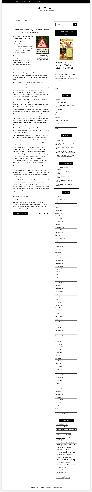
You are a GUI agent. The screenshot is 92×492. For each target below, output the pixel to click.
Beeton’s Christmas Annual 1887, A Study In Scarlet (66, 65)
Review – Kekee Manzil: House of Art (65, 147)
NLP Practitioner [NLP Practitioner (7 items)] (61, 452)
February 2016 (59, 305)
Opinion (57, 117)
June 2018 (58, 252)
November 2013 (59, 333)
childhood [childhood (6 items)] (67, 432)
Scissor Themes (40, 487)
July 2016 (57, 297)
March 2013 (58, 344)
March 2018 (58, 258)
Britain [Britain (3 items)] (74, 429)
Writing (57, 129)
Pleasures (58, 123)
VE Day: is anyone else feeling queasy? (64, 143)
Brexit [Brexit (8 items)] (68, 429)
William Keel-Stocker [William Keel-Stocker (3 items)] (62, 472)
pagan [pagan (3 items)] (74, 452)
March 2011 (58, 386)
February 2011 (59, 389)
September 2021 (60, 210)
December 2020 (60, 227)
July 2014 (57, 322)
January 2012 (59, 372)
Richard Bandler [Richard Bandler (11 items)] (67, 457)
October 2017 (59, 266)
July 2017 (57, 271)
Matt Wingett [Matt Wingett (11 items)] (60, 449)
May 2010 (58, 405)
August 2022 (58, 202)
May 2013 (58, 338)
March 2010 (58, 411)
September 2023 (60, 199)
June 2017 (58, 274)
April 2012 (58, 363)
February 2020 (59, 232)
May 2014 (58, 327)
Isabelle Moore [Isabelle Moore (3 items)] (61, 447)
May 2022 (58, 205)
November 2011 (59, 377)
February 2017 (59, 285)
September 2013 (60, 336)
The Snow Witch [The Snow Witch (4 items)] (61, 467)
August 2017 (58, 269)
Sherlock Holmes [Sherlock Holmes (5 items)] (69, 459)
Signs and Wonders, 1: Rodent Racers (31, 30)
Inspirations (58, 109)
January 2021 (59, 224)
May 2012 (58, 361)
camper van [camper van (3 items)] (60, 432)
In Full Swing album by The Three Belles (64, 106)
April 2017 (58, 280)
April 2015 (58, 313)
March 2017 (58, 283)
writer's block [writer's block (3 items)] (60, 477)
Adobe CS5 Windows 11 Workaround (62, 139)
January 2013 (59, 350)
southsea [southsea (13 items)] (59, 464)
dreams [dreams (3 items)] (59, 439)
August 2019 (58, 241)
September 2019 (60, 238)
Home (16, 1)
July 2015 (57, 308)
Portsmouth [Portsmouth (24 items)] (69, 454)
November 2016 (59, 288)
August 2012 (58, 352)
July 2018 (58, 249)
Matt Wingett (46, 8)
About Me (31, 1)
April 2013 (58, 341)
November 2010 (59, 397)
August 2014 (58, 319)
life (56, 115)
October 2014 (59, 316)
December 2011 (59, 375)
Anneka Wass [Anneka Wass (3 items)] (60, 424)
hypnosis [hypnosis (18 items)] (64, 444)
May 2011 (57, 383)
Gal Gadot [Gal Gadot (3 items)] (71, 442)
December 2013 (59, 330)
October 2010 (59, 400)
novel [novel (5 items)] (69, 452)
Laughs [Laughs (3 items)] (69, 447)
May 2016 (58, 302)
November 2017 (59, 263)
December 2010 (59, 394)
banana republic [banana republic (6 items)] (61, 429)
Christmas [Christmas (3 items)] (59, 434)
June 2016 (58, 299)
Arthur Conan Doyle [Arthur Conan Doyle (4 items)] (62, 427)
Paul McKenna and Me (61, 120)
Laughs (31, 26)
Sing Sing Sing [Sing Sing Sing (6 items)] (60, 462)
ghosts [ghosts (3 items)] (58, 444)
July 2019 (57, 244)
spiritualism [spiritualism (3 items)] (66, 464)
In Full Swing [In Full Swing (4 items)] (72, 444)
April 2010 (58, 408)
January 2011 (58, 391)
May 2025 (58, 196)
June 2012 (58, 358)
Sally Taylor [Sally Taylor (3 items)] (60, 459)
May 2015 (58, 310)
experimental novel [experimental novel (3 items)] (62, 442)
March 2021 (58, 219)
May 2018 (58, 255)
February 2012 (59, 369)
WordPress (59, 487)
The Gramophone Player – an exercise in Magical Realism (64, 155)
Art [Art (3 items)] (66, 424)
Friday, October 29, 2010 (34, 32)
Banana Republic (60, 99)
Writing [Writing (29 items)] (68, 477)
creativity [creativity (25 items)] (59, 437)
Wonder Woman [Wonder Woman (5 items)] (61, 475)
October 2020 (59, 230)
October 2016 (59, 291)
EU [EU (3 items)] (63, 439)
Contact (39, 1)
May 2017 (58, 277)
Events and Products (61, 102)
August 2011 (58, 380)
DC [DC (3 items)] (64, 437)
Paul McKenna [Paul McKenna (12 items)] (61, 454)
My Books (23, 1)
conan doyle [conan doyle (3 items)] (67, 434)
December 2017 (59, 260)
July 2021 (57, 216)
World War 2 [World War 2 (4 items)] (71, 475)
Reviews (57, 126)
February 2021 (59, 221)
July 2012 (57, 355)
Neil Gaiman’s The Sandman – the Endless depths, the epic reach (65, 151)
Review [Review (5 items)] (59, 457)
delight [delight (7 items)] (69, 437)
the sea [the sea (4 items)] (73, 464)
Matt (25, 32)
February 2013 (59, 347)
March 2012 (58, 366)
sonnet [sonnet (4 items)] (68, 462)
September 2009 (60, 414)
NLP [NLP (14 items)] (67, 449)
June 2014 (58, 324)
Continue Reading (20, 213)
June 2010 (58, 402)
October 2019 (59, 235)
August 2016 (58, 294)
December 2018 (59, 246)
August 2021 (58, 213)
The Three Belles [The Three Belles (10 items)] (61, 470)
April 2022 (58, 207)
